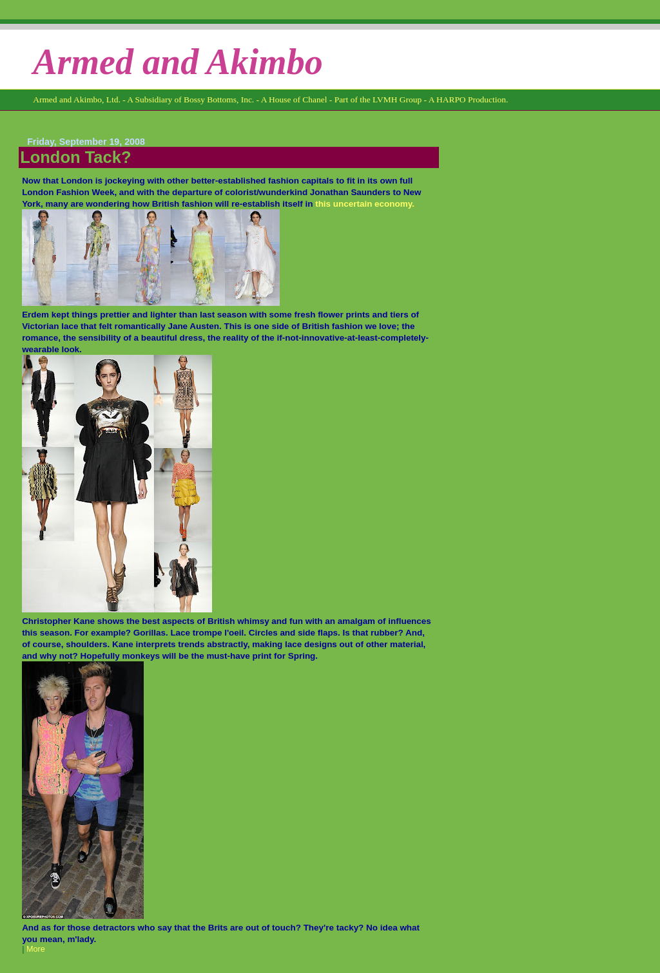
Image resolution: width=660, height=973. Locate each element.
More (35, 949)
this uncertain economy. (364, 204)
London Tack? (75, 157)
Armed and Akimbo (178, 62)
